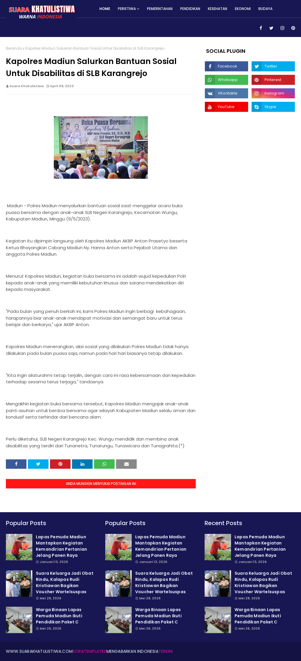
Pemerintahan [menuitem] (160, 8)
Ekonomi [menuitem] (243, 8)
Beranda (14, 48)
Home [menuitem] (104, 8)
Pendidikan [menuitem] (190, 8)
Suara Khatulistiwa (26, 86)
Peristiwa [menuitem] (127, 8)
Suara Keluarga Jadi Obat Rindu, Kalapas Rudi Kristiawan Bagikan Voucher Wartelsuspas (64, 582)
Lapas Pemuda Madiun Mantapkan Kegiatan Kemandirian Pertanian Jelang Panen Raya (61, 546)
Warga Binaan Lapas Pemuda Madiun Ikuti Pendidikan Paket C (59, 616)
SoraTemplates (89, 651)
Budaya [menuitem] (265, 8)
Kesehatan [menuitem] (217, 8)
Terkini (165, 651)
